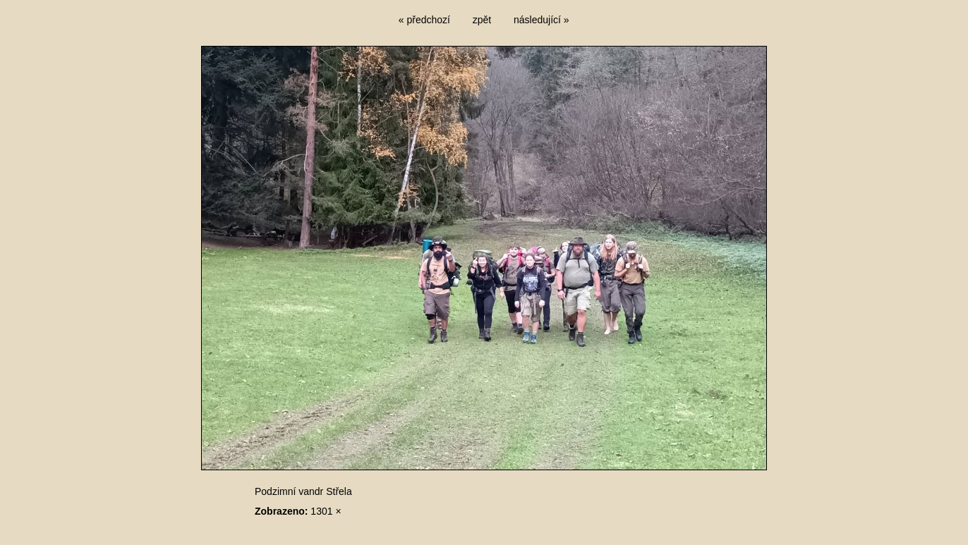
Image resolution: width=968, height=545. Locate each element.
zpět (482, 19)
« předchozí (424, 19)
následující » (541, 19)
